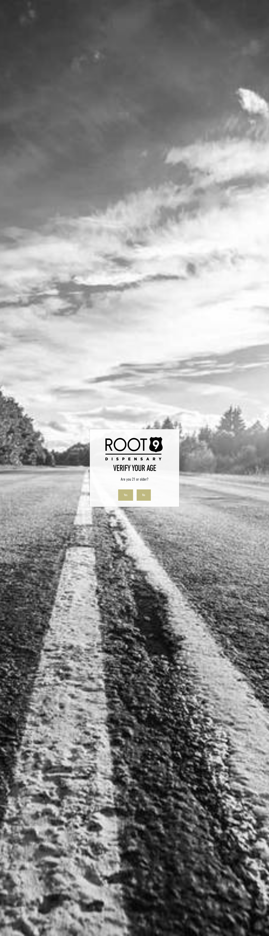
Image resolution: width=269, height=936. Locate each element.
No (143, 495)
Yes (125, 495)
